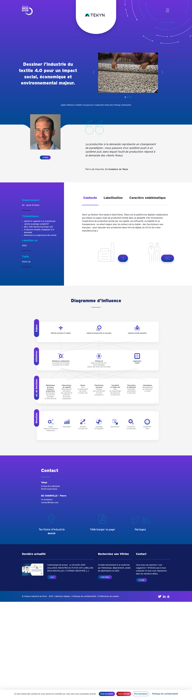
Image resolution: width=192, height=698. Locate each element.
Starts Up (26, 262)
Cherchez (105, 577)
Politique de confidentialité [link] (165, 694)
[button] (125, 97)
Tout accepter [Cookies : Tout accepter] (107, 694)
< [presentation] (94, 72)
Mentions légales (62, 596)
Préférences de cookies (109, 596)
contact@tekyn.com (49, 502)
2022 (24, 245)
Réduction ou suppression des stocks (40, 235)
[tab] (90, 199)
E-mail (141, 580)
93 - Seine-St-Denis (30, 205)
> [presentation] (162, 72)
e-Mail (45, 157)
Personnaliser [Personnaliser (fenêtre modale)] (141, 694)
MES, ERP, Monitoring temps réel (38, 227)
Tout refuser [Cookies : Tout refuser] (124, 694)
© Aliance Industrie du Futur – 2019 (37, 596)
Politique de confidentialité (84, 596)
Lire (52, 577)
